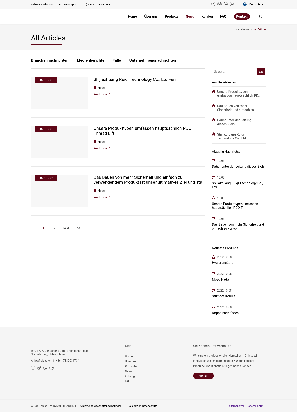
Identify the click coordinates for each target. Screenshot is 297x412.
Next (66, 228)
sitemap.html (256, 405)
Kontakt (242, 16)
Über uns (130, 361)
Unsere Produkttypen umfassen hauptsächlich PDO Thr (238, 94)
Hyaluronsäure (222, 263)
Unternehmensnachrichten (152, 60)
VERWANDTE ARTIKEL (63, 405)
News (128, 371)
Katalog (130, 376)
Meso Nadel (221, 279)
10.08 (220, 160)
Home (129, 356)
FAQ (127, 381)
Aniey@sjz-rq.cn (71, 4)
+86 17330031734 (100, 4)
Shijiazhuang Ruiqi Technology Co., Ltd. (232, 136)
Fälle (117, 60)
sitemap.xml (236, 405)
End (77, 228)
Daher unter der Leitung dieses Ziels (234, 122)
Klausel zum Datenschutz (142, 405)
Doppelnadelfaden (225, 313)
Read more (100, 94)
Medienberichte (90, 60)
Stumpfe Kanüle (223, 296)
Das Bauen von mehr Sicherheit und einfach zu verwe (235, 108)
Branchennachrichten (49, 60)
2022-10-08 (224, 257)
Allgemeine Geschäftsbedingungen (101, 405)
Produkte (131, 366)
